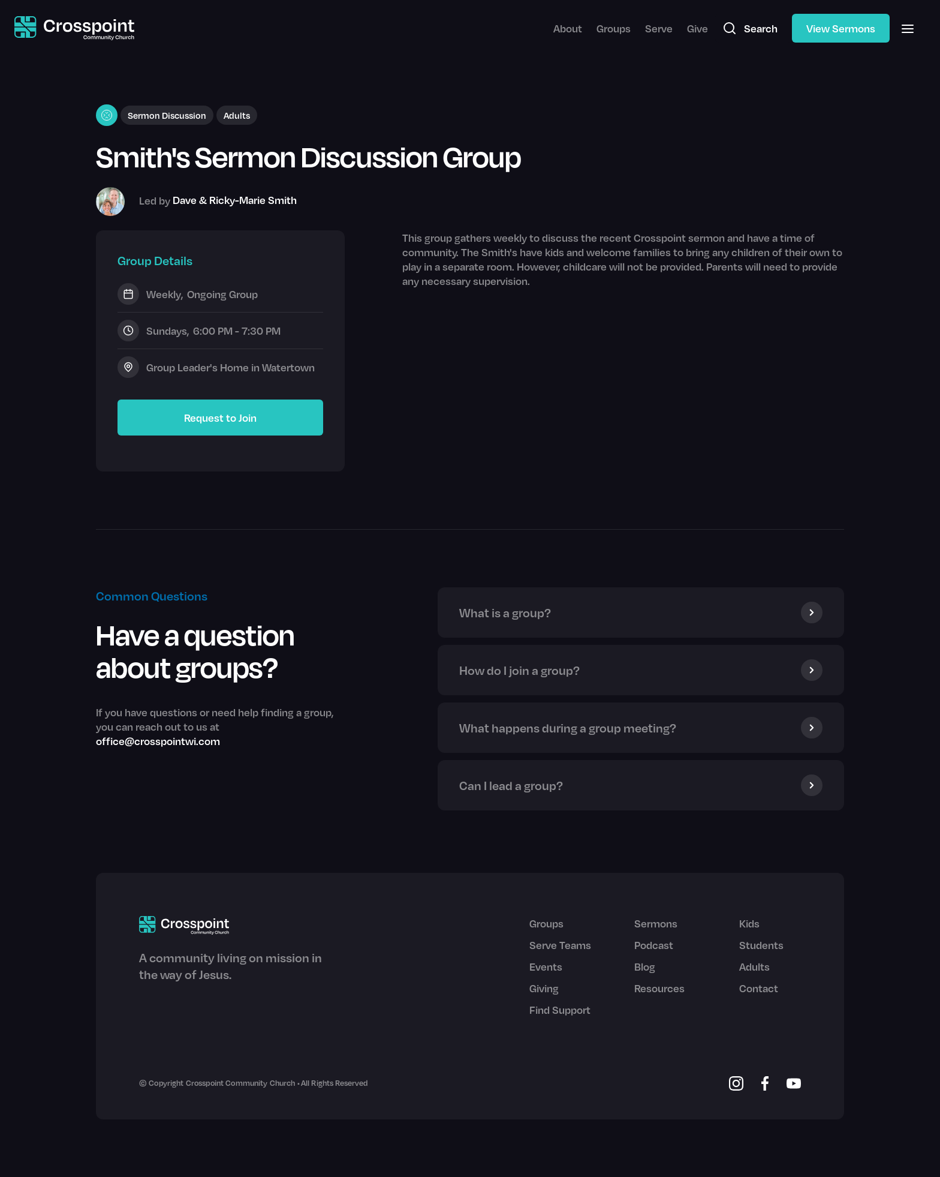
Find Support (559, 1009)
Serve (659, 28)
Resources (659, 988)
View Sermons (840, 28)
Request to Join (220, 417)
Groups (613, 28)
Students (761, 944)
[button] (908, 28)
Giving (544, 988)
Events (545, 966)
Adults (754, 966)
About (567, 28)
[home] (74, 28)
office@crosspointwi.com (158, 740)
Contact (758, 988)
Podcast (653, 944)
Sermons (655, 923)
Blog (644, 966)
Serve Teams (560, 944)
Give (697, 28)
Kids (749, 923)
